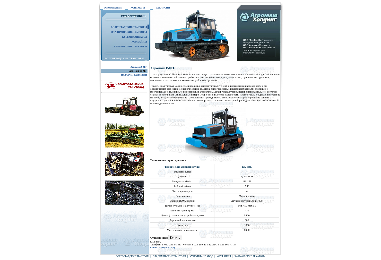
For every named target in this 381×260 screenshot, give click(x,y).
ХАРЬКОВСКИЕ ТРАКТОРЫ (130, 46)
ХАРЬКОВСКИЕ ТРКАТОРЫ (249, 256)
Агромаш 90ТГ (138, 67)
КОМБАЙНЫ (139, 41)
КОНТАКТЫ (137, 7)
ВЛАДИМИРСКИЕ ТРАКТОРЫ (129, 32)
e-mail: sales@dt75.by (162, 247)
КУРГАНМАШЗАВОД (134, 36)
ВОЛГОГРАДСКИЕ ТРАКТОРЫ (132, 256)
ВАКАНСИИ (163, 7)
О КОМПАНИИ (113, 7)
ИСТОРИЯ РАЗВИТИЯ (134, 74)
